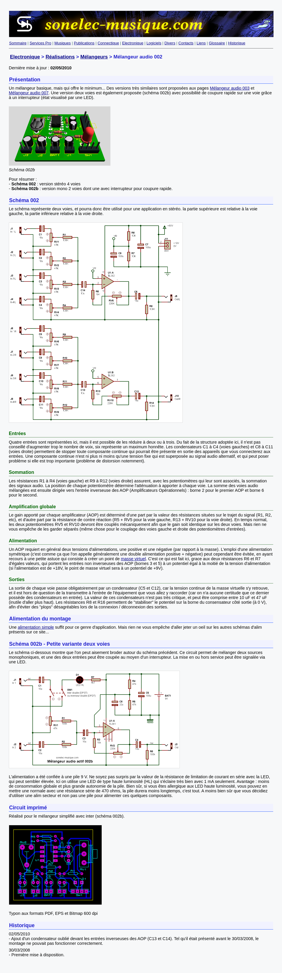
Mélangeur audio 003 (229, 88)
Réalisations (60, 57)
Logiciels (154, 43)
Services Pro (40, 43)
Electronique (132, 43)
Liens (201, 43)
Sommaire (17, 43)
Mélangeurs (94, 57)
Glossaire (217, 43)
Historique (236, 43)
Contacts (185, 43)
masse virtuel (133, 558)
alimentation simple (36, 627)
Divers (169, 43)
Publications (84, 43)
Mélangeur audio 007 (28, 92)
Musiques (62, 43)
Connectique (108, 43)
